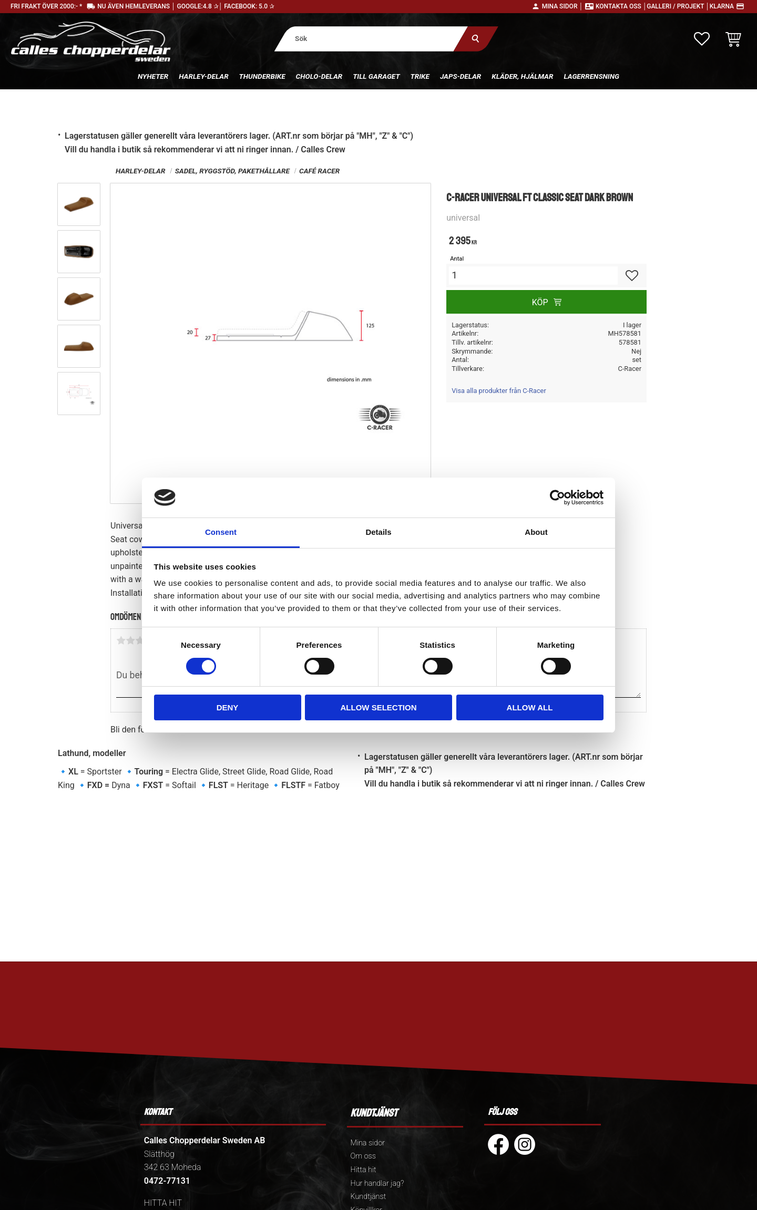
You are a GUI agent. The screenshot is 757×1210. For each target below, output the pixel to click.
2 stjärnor (130, 640)
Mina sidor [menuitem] (368, 1143)
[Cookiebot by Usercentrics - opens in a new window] (557, 497)
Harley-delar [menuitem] (203, 76)
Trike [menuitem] (420, 76)
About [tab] (536, 532)
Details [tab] (378, 532)
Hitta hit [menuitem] (363, 1169)
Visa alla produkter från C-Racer (499, 391)
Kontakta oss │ (621, 6)
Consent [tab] (221, 532)
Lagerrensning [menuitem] (591, 76)
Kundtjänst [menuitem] (368, 1196)
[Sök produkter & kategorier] (371, 38)
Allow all (530, 707)
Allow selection (379, 707)
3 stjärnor (140, 640)
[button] (702, 39)
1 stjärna (121, 640)
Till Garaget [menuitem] (376, 76)
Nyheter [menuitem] (153, 76)
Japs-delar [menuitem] (460, 76)
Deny (228, 707)
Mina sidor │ (562, 6)
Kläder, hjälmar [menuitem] (522, 76)
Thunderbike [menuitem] (262, 76)
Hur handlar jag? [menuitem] (377, 1183)
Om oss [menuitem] (363, 1156)
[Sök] (476, 38)
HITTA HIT (163, 1203)
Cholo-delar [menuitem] (319, 76)
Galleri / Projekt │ (678, 6)
